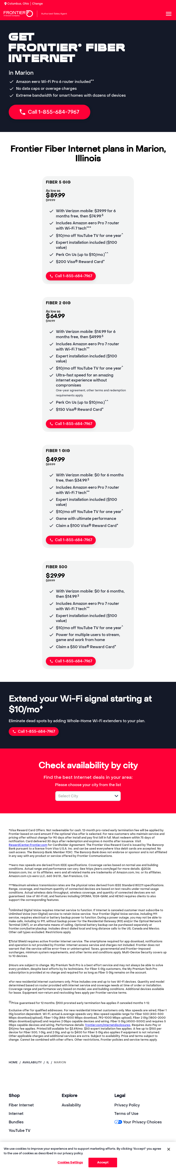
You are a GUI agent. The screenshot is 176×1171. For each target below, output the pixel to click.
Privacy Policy (127, 1105)
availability (32, 1062)
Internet (16, 1113)
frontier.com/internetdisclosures (107, 1025)
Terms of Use (126, 1113)
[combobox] (82, 796)
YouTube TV (19, 1130)
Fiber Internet (21, 1105)
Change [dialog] (37, 3)
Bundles (16, 1122)
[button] (116, 796)
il (48, 1062)
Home (13, 1062)
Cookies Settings (70, 1162)
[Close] (169, 1149)
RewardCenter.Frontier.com (28, 845)
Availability (71, 1105)
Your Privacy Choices (138, 1122)
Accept (102, 1162)
